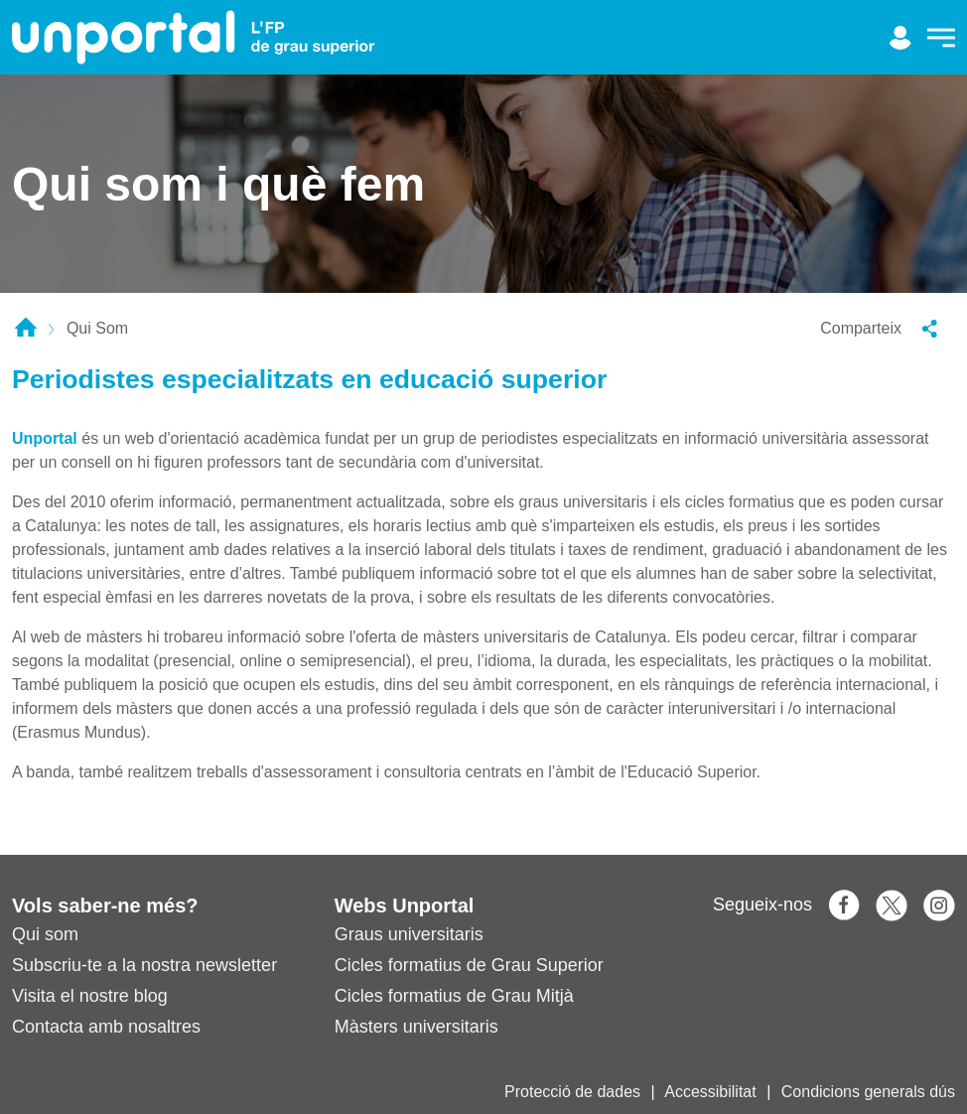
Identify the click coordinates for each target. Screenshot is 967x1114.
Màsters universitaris (416, 1027)
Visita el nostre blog (90, 996)
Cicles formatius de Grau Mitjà (454, 996)
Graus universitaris (409, 934)
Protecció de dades (572, 1091)
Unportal (44, 438)
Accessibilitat (710, 1091)
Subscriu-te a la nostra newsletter (144, 965)
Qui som (45, 934)
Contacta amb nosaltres (106, 1027)
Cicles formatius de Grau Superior (469, 965)
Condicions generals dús (868, 1091)
